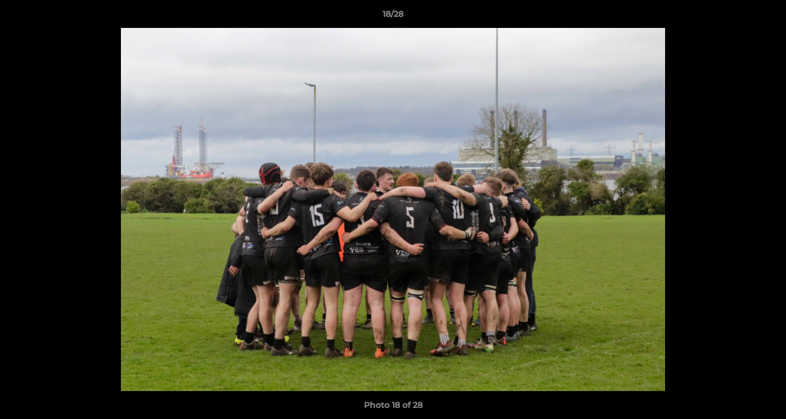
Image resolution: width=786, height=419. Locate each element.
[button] (765, 17)
